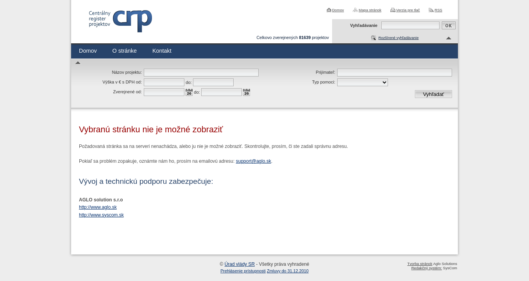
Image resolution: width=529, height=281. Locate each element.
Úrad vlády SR (240, 264)
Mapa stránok (370, 10)
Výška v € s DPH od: (122, 82)
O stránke (125, 51)
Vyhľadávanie (363, 25)
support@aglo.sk (253, 161)
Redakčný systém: (426, 268)
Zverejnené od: (127, 91)
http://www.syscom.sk (101, 215)
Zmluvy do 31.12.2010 (288, 271)
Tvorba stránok (419, 263)
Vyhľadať (433, 94)
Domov (338, 10)
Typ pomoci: (323, 82)
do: (188, 82)
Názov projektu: (127, 72)
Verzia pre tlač (408, 10)
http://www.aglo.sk (98, 207)
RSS (438, 10)
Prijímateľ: (325, 72)
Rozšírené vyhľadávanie (398, 38)
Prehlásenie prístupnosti (243, 271)
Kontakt (162, 51)
